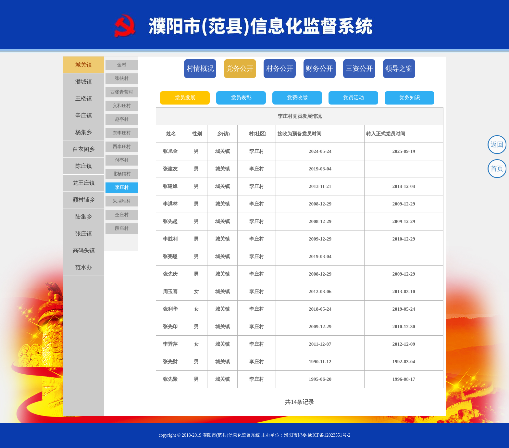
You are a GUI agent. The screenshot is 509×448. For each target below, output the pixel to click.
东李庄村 (122, 133)
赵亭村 (122, 119)
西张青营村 (121, 92)
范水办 (83, 267)
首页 (496, 168)
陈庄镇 (83, 166)
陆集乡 (83, 217)
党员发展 (185, 97)
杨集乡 (83, 132)
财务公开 (319, 68)
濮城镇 (83, 82)
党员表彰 (241, 97)
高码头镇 (84, 250)
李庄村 (122, 187)
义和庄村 (122, 105)
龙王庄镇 (84, 183)
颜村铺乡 (84, 200)
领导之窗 (399, 68)
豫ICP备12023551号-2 (329, 435)
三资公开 (359, 68)
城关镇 (83, 65)
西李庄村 (122, 146)
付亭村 (122, 160)
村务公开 (279, 68)
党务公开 (240, 68)
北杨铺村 (122, 173)
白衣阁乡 (84, 149)
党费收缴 (297, 97)
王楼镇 (83, 98)
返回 (496, 144)
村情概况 (200, 68)
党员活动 (353, 97)
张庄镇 (83, 233)
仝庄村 (122, 214)
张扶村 (122, 78)
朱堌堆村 (122, 201)
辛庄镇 (83, 115)
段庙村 (122, 228)
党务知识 (409, 97)
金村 (121, 64)
